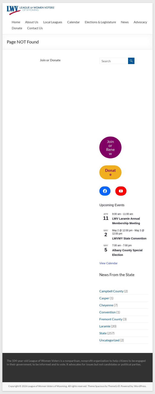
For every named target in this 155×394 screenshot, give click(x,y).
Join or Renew (110, 147)
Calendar (73, 22)
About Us (31, 22)
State (103, 333)
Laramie (104, 326)
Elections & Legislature (100, 22)
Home (16, 22)
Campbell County (111, 291)
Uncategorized (109, 340)
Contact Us (35, 28)
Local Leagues (52, 22)
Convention (107, 312)
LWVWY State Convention (129, 238)
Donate (17, 28)
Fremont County (110, 319)
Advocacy (140, 22)
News (125, 22)
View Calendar (108, 263)
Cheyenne (106, 305)
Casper (104, 298)
